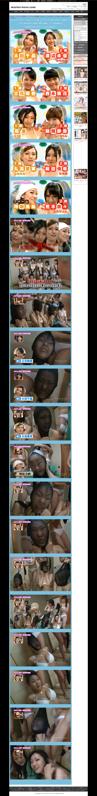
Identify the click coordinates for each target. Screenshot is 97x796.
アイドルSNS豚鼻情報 (80, 29)
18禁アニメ (53, 789)
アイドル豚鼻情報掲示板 (80, 55)
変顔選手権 (77, 31)
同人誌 (41, 789)
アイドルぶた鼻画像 (33, 16)
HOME (12, 16)
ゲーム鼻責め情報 (79, 50)
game (48, 11)
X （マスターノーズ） (80, 63)
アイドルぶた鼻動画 (79, 21)
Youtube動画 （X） (79, 61)
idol (21, 11)
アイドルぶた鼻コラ (78, 789)
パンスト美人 (78, 40)
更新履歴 (31, 790)
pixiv (51, 791)
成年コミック (36, 789)
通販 (84, 109)
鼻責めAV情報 (21, 789)
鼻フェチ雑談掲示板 (49, 790)
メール (26, 790)
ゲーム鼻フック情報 (61, 789)
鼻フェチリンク (78, 52)
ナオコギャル (78, 33)
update (67, 11)
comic (37, 11)
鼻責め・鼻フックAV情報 (80, 43)
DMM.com (78, 94)
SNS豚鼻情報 (52, 787)
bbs (82, 11)
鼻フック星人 (78, 35)
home (16, 11)
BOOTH (87, 79)
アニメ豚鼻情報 (78, 47)
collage (54, 11)
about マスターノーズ (19, 790)
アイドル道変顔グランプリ (80, 38)
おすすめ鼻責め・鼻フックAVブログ (72, 790)
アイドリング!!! (78, 26)
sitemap (85, 9)
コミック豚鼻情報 (79, 45)
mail (77, 11)
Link (72, 11)
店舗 (86, 109)
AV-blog (26, 11)
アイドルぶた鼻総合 (20, 16)
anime (43, 11)
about (61, 11)
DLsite (81, 79)
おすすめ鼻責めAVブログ (80, 57)
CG (32, 11)
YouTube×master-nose (59, 790)
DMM (76, 79)
